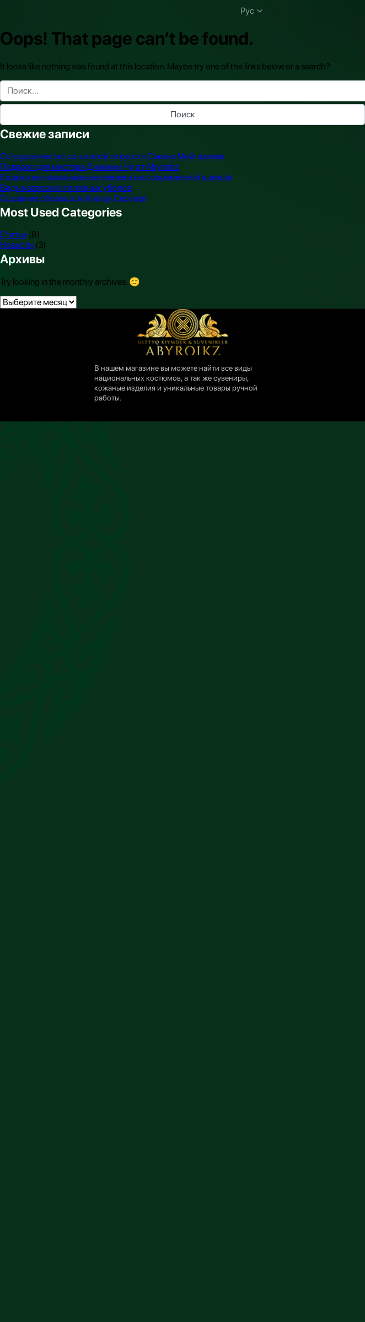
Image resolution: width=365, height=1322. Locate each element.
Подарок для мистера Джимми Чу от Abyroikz (89, 166)
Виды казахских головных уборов (66, 187)
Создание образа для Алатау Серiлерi (73, 198)
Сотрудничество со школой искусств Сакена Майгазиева (112, 156)
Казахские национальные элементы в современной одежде (116, 177)
